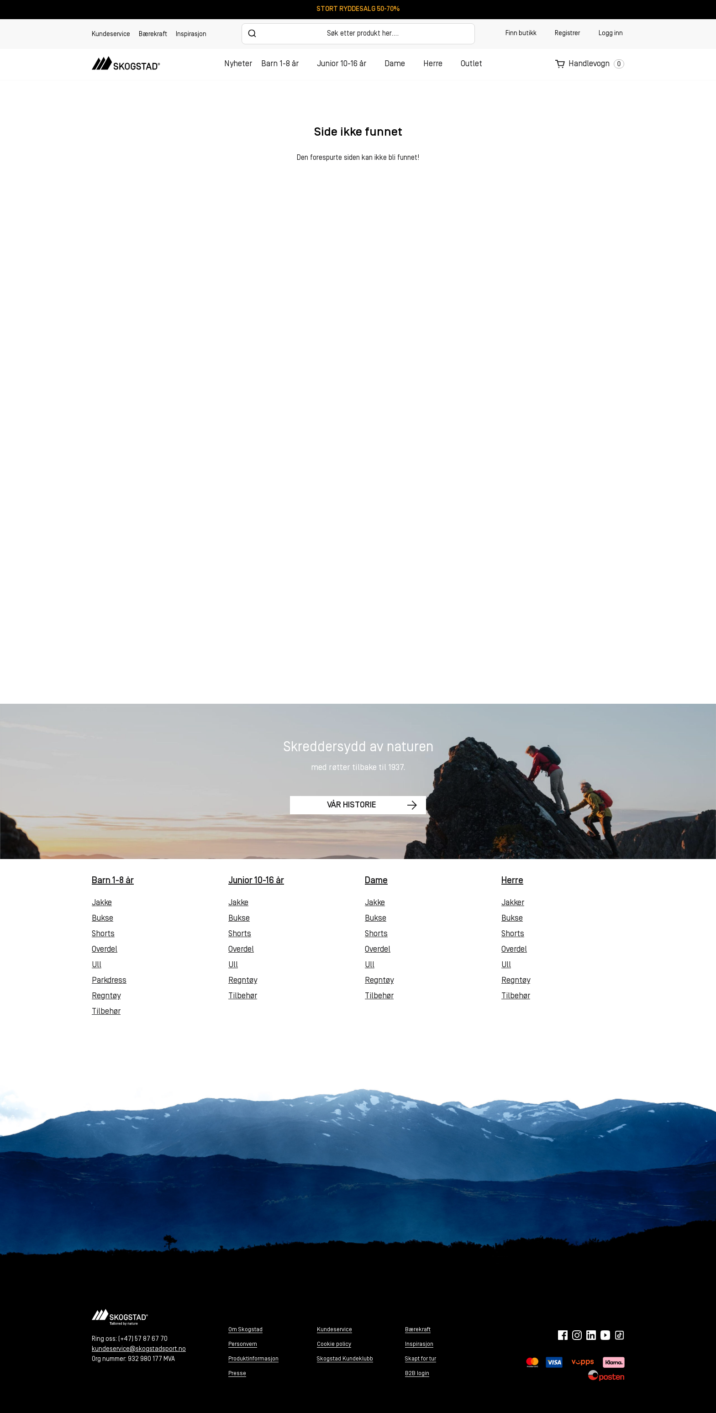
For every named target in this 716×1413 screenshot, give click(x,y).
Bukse (102, 918)
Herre (432, 64)
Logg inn (611, 33)
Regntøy (106, 996)
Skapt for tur (420, 1359)
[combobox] (358, 33)
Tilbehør (106, 1011)
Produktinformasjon (253, 1359)
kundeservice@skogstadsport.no (139, 1349)
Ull (96, 965)
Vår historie (348, 806)
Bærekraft (153, 34)
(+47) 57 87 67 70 (143, 1339)
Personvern (242, 1344)
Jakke (102, 903)
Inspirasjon (191, 34)
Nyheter (238, 64)
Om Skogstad (245, 1330)
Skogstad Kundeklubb (345, 1359)
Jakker (512, 903)
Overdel (104, 949)
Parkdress (109, 980)
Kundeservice (111, 34)
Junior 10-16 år (341, 64)
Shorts (103, 934)
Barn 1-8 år (280, 64)
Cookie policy (334, 1344)
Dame (394, 64)
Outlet (471, 64)
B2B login (417, 1373)
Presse (237, 1373)
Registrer (567, 33)
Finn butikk (521, 33)
